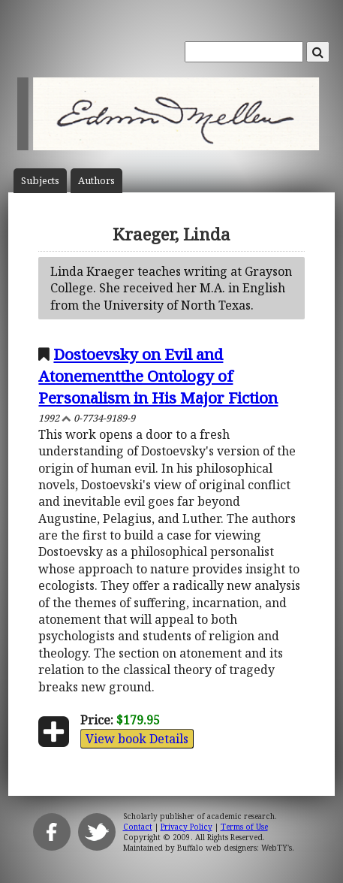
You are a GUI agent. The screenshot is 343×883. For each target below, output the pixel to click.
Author (96, 181)
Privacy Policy (186, 826)
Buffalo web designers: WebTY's (234, 847)
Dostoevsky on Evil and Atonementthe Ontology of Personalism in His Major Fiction (158, 375)
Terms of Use (244, 826)
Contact (137, 826)
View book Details (137, 738)
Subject (40, 181)
